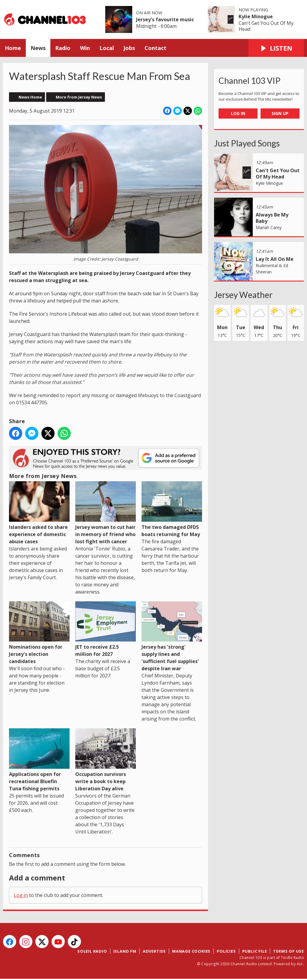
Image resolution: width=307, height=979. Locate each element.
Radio (62, 48)
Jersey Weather (243, 295)
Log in (21, 895)
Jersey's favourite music (165, 19)
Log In (238, 113)
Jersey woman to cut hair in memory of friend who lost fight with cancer (105, 513)
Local (107, 48)
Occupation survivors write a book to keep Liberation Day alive (105, 760)
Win (85, 48)
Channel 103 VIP (250, 80)
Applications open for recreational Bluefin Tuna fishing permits (39, 760)
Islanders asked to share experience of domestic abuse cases (39, 512)
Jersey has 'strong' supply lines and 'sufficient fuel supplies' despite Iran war (172, 636)
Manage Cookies (191, 951)
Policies (226, 951)
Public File (254, 951)
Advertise (154, 951)
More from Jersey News (79, 97)
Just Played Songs (247, 143)
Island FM (124, 951)
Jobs (129, 48)
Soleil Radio (92, 951)
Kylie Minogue (256, 16)
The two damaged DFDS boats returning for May (172, 509)
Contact (155, 48)
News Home (30, 97)
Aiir (300, 963)
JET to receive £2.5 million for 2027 (105, 629)
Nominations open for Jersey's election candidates (39, 633)
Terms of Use (288, 951)
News (38, 48)
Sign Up (280, 113)
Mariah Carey (269, 227)
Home (13, 48)
